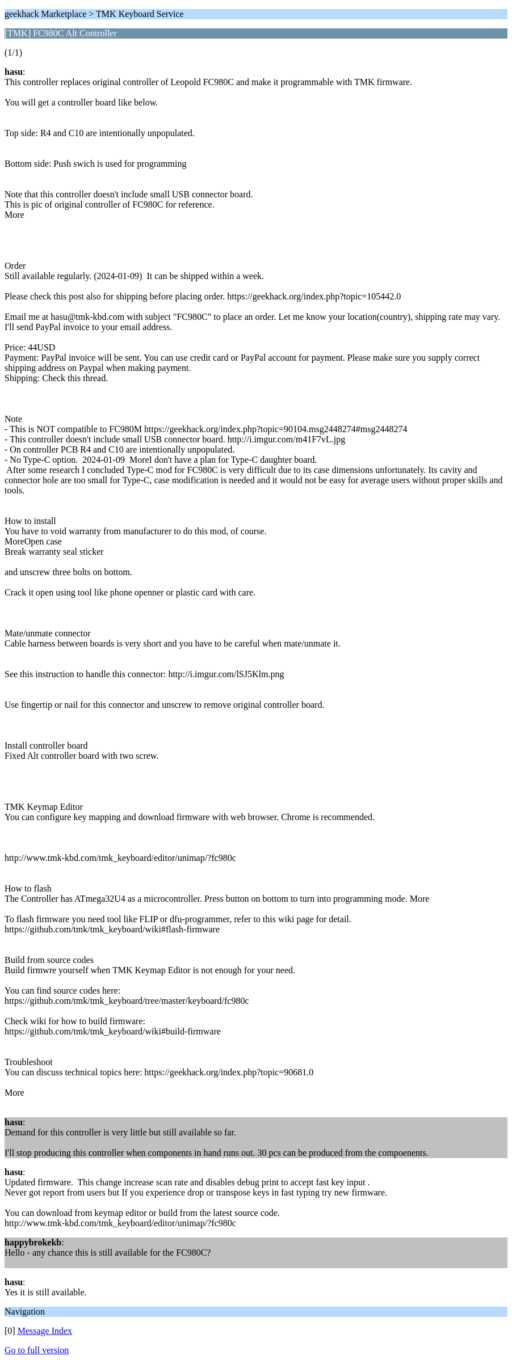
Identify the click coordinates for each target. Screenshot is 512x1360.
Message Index (45, 1331)
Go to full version (37, 1350)
